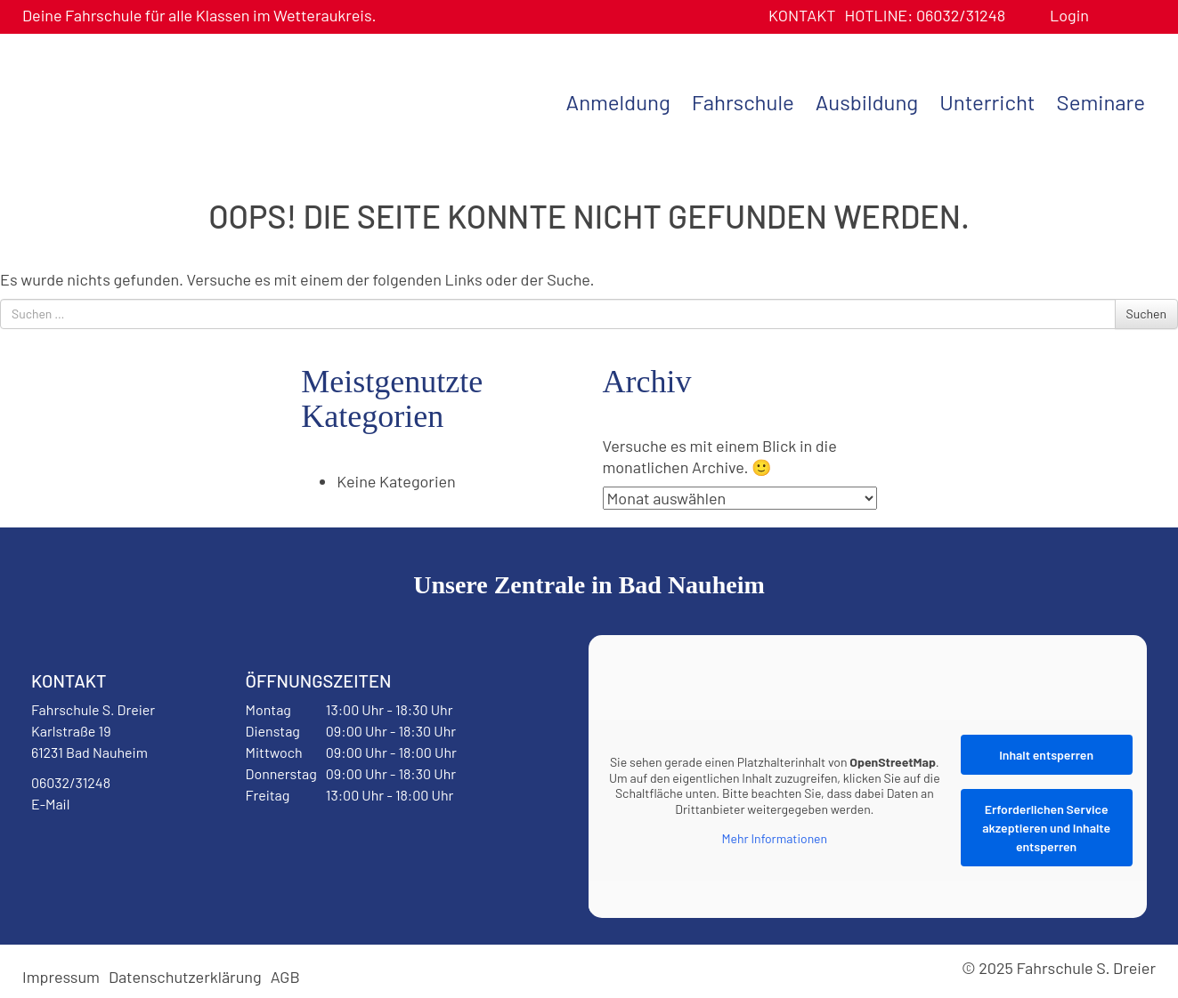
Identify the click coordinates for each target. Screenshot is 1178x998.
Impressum (61, 976)
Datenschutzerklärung (185, 976)
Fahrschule (743, 102)
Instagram (144, 849)
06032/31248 (924, 15)
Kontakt (802, 15)
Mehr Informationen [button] (775, 838)
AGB (285, 976)
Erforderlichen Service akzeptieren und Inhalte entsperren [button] (1047, 827)
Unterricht (987, 102)
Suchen (1146, 313)
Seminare (1101, 102)
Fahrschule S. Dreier (133, 100)
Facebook (75, 849)
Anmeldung (618, 102)
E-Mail (50, 803)
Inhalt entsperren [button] (1047, 754)
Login (1069, 15)
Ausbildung (867, 102)
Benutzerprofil (1109, 15)
